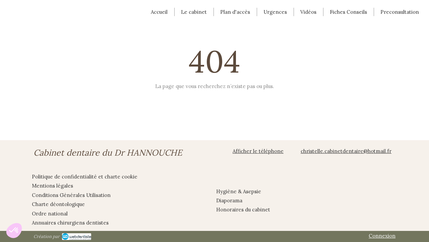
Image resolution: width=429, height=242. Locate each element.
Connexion (382, 236)
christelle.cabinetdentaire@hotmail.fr (346, 151)
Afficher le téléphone (258, 151)
